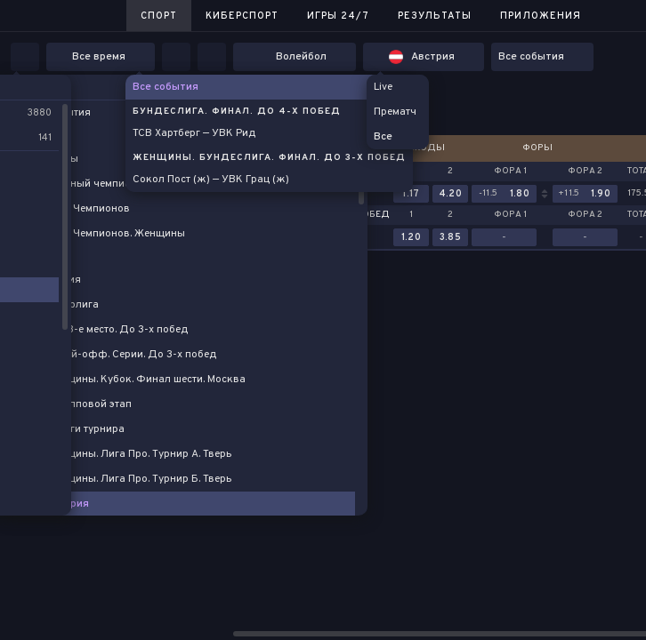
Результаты (435, 16)
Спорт (159, 16)
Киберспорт (242, 16)
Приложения (540, 16)
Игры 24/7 (338, 16)
